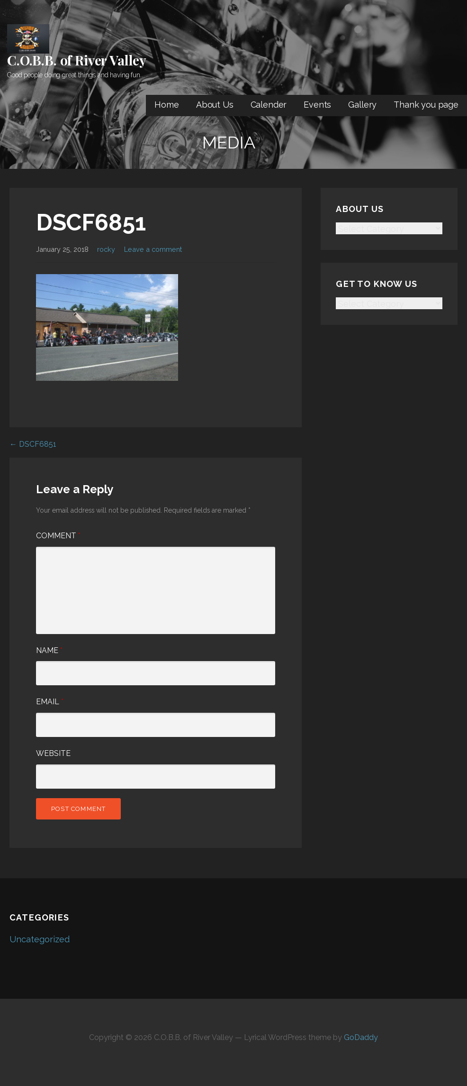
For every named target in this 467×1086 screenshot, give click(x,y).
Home (166, 105)
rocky (106, 249)
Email (49, 701)
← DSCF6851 (32, 444)
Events (317, 105)
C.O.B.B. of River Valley (76, 60)
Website (53, 753)
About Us (215, 105)
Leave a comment (153, 249)
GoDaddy (361, 1037)
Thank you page (426, 105)
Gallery (362, 105)
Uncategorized (39, 939)
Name (49, 650)
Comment (58, 535)
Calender (269, 105)
